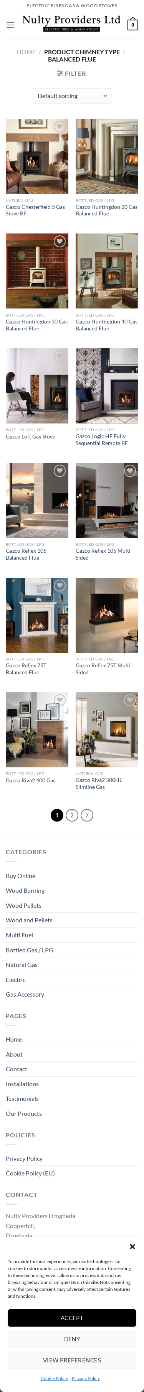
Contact (16, 1068)
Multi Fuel (19, 935)
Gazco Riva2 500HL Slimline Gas (99, 783)
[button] (132, 1246)
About (14, 1054)
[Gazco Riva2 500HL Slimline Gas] (107, 729)
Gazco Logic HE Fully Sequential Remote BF (102, 439)
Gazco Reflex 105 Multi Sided (103, 554)
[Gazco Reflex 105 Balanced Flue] (37, 500)
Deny (72, 1338)
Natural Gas (22, 964)
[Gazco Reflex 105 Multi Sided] (107, 500)
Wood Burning (25, 890)
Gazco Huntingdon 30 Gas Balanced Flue (37, 325)
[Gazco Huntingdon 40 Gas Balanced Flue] (107, 270)
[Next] (87, 815)
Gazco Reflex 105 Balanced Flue (26, 554)
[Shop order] (72, 95)
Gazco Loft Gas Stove (30, 436)
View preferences (72, 1360)
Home (26, 51)
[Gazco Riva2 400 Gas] (37, 729)
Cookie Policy (54, 1378)
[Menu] (10, 24)
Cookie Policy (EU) (30, 1173)
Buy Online (20, 875)
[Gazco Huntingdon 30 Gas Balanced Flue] (37, 270)
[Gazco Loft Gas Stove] (37, 385)
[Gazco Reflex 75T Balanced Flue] (37, 615)
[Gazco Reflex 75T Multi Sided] (107, 615)
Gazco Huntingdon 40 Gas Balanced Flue (106, 325)
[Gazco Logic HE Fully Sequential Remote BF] (107, 385)
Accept (72, 1317)
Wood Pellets (23, 905)
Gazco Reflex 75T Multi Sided (103, 668)
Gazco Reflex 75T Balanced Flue (26, 668)
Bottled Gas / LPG (29, 950)
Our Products (24, 1113)
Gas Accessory (25, 994)
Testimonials (22, 1098)
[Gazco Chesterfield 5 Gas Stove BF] (37, 156)
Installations (22, 1083)
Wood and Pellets (29, 920)
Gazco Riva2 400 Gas (30, 780)
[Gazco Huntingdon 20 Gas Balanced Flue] (107, 156)
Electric (15, 979)
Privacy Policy (86, 1378)
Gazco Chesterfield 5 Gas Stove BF (35, 210)
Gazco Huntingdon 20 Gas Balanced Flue (106, 210)
